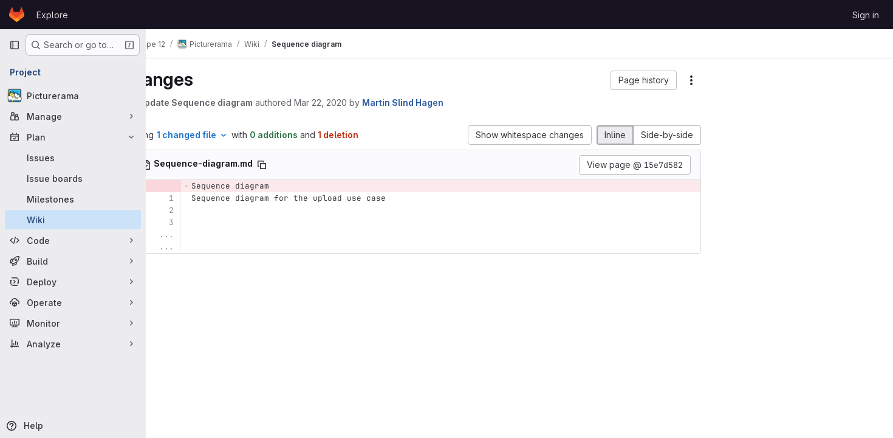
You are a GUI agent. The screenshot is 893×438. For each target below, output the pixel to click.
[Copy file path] (303, 165)
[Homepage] (17, 14)
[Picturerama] (73, 95)
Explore (52, 15)
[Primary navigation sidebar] (14, 45)
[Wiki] (73, 219)
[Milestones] (73, 199)
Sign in (865, 15)
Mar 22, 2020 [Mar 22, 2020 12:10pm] (361, 102)
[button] (645, 80)
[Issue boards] (73, 178)
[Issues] (73, 157)
